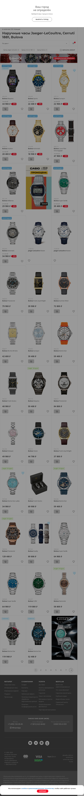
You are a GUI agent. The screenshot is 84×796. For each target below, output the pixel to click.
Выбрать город (42, 19)
